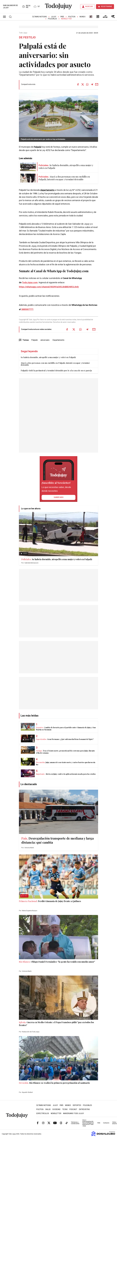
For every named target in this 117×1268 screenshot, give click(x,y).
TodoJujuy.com (30, 282)
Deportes (77, 1105)
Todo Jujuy (23, 33)
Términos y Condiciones (75, 1123)
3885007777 (27, 309)
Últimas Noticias (39, 16)
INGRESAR (89, 6)
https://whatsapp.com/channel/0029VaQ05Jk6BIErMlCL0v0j (49, 287)
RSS (98, 1123)
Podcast (73, 1109)
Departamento (58, 340)
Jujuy (53, 16)
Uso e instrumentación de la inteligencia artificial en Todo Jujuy (88, 1123)
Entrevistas (84, 1109)
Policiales (52, 19)
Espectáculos (42, 1113)
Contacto (106, 1123)
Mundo (82, 16)
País (62, 16)
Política (71, 16)
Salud (48, 1109)
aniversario (45, 340)
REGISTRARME (106, 6)
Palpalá (37, 147)
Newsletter (66, 19)
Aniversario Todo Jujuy (73, 1113)
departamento (47, 190)
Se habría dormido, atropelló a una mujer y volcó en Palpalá (48, 357)
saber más (58, 497)
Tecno (65, 1109)
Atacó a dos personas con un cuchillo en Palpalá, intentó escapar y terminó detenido (55, 364)
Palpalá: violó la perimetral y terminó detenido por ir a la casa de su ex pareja (56, 370)
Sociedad (56, 1109)
